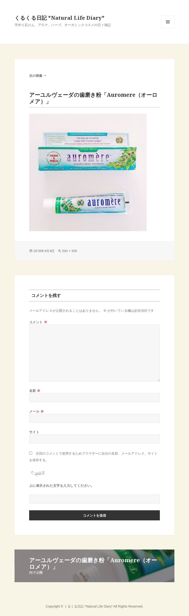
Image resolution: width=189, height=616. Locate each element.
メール (36, 411)
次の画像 (35, 75)
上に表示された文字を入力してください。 (61, 485)
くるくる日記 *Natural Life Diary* (59, 17)
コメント (38, 322)
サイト (34, 432)
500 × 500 (69, 251)
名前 (34, 390)
